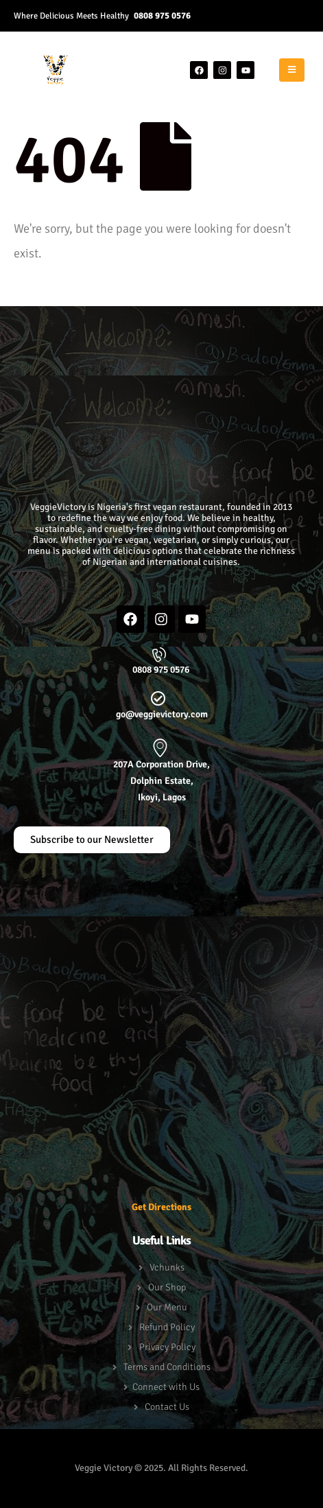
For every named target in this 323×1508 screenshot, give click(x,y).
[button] (161, 327)
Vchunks (166, 1267)
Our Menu (167, 1307)
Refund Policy (167, 1327)
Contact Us (167, 1407)
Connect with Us (166, 1387)
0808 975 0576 (162, 15)
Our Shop (167, 1287)
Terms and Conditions (167, 1367)
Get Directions (161, 1207)
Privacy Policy (167, 1347)
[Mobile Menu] (291, 70)
